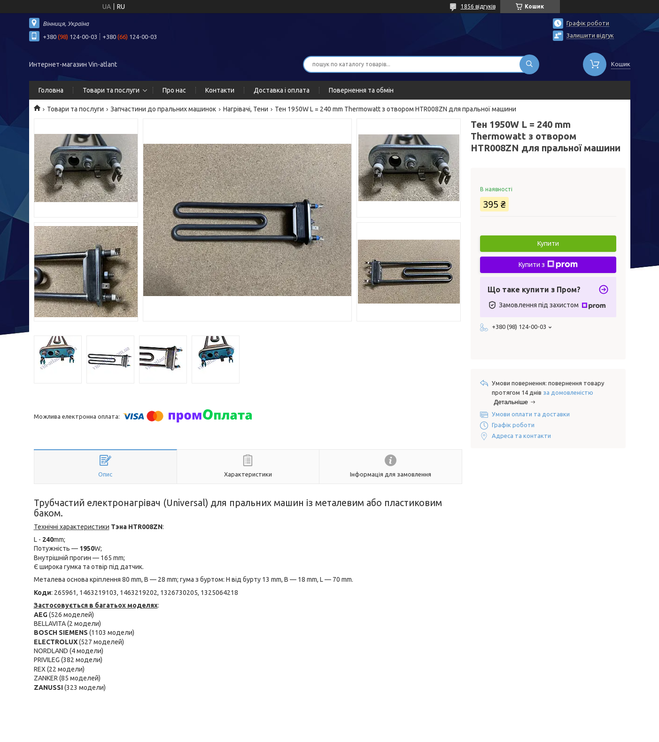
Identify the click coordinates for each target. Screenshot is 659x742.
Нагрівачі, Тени (245, 109)
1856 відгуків (478, 6)
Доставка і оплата (282, 90)
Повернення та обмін (361, 90)
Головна (51, 90)
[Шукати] (529, 64)
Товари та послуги (111, 90)
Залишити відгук (590, 35)
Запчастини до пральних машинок (163, 109)
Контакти (219, 90)
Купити (548, 243)
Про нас (174, 90)
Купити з (548, 264)
